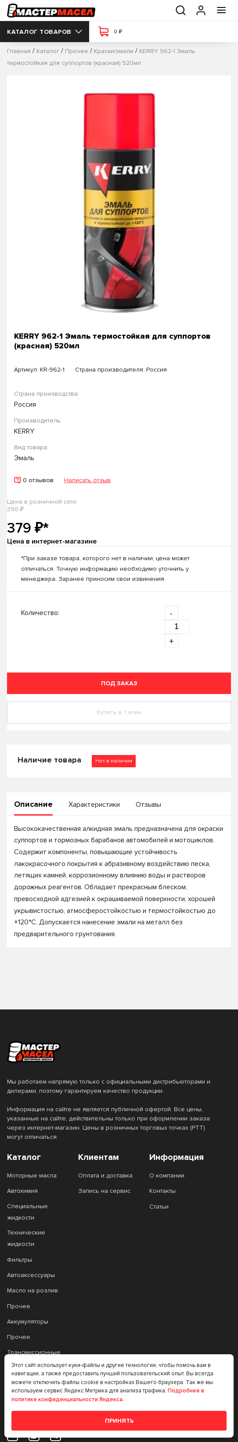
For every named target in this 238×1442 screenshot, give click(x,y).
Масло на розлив (32, 1290)
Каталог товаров (44, 32)
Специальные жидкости (27, 1211)
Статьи (159, 1206)
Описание (33, 804)
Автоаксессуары (31, 1275)
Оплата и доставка (105, 1175)
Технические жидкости (26, 1238)
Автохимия (22, 1191)
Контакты (162, 1191)
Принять (119, 1420)
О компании (166, 1175)
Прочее (18, 1306)
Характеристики (94, 804)
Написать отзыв (87, 480)
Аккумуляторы (27, 1321)
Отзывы (148, 804)
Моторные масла (32, 1175)
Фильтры (19, 1259)
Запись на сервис (104, 1191)
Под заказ (119, 683)
